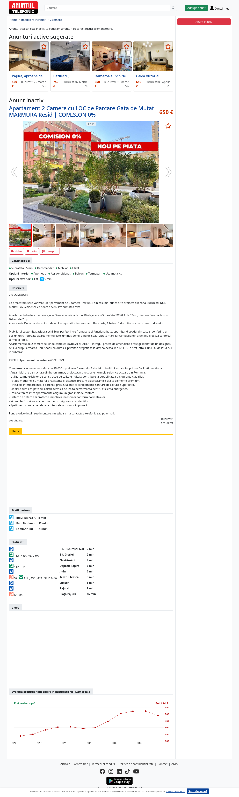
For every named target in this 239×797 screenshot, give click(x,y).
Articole (65, 764)
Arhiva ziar (81, 764)
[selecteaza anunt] (44, 46)
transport (50, 251)
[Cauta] (173, 8)
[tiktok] (127, 771)
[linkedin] (119, 771)
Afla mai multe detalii (175, 791)
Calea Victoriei (147, 76)
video (16, 251)
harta (32, 251)
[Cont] (220, 8)
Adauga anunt (196, 8)
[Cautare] (107, 8)
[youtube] (136, 771)
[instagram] (110, 771)
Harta (16, 431)
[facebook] (102, 771)
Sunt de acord (197, 791)
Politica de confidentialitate (136, 764)
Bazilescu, (61, 76)
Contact (163, 764)
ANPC (175, 764)
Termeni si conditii (103, 764)
